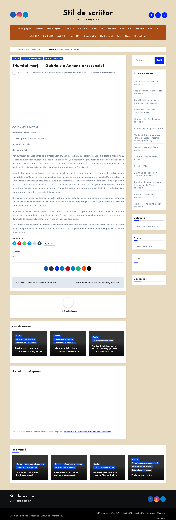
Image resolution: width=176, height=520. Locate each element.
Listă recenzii (106, 36)
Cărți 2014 (75, 36)
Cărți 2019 (140, 29)
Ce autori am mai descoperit (145, 460)
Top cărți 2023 (141, 166)
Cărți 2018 (153, 29)
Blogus (44, 512)
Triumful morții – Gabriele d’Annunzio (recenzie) (67, 65)
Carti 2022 (97, 29)
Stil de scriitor (88, 13)
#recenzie (95, 73)
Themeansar (56, 512)
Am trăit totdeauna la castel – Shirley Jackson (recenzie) (104, 349)
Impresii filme (123, 36)
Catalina (24, 73)
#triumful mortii (107, 73)
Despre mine (90, 36)
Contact (151, 509)
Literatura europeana (32, 59)
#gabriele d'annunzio (71, 73)
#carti (58, 73)
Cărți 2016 (48, 36)
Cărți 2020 (125, 29)
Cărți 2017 (34, 36)
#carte (52, 73)
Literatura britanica (25, 340)
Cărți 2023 (83, 29)
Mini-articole (140, 36)
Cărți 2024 (69, 29)
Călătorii (39, 29)
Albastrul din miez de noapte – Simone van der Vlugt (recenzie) (148, 185)
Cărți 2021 (112, 29)
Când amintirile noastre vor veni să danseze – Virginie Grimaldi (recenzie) (147, 138)
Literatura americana (103, 341)
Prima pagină (24, 29)
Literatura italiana (53, 59)
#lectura (86, 73)
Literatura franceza (141, 467)
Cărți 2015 (62, 36)
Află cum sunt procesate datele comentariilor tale (87, 428)
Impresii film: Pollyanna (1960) (148, 128)
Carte (16, 59)
